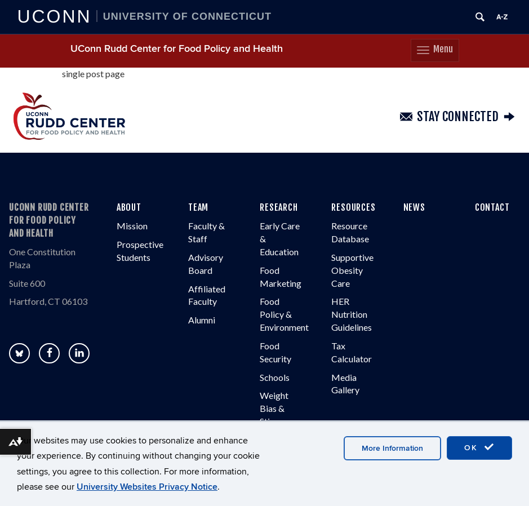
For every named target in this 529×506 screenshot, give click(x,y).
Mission (132, 225)
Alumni (201, 319)
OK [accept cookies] (479, 447)
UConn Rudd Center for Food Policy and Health (176, 49)
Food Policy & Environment (284, 314)
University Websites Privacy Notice (147, 486)
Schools (275, 377)
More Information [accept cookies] (392, 448)
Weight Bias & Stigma (274, 408)
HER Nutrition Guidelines (351, 314)
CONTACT (492, 207)
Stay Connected (457, 116)
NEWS (414, 207)
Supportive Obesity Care (352, 270)
